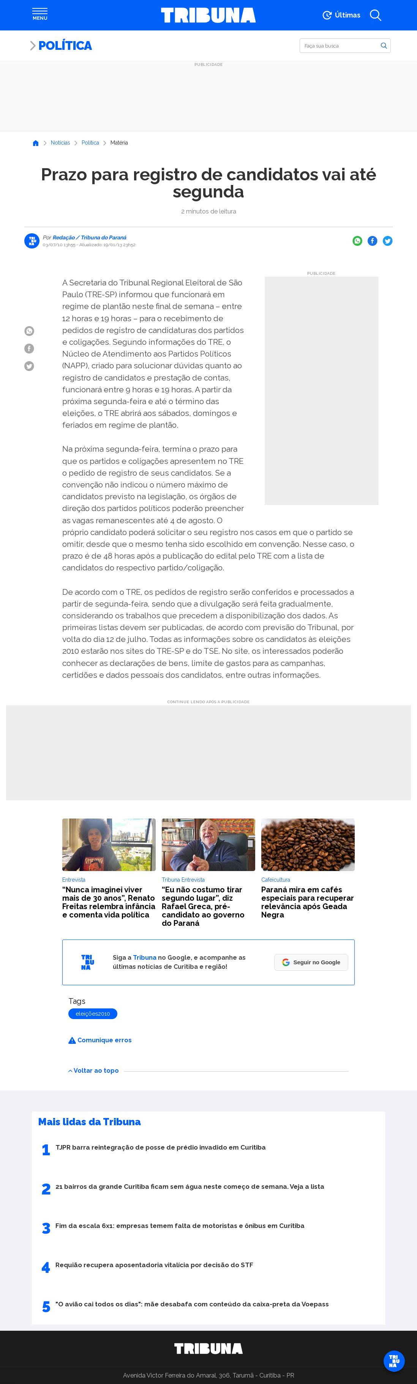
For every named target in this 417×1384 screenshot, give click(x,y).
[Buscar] (345, 45)
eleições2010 (93, 1013)
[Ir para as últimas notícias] (340, 15)
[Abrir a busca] (375, 15)
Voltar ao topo (93, 1070)
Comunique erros (100, 1040)
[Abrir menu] (39, 15)
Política (65, 45)
